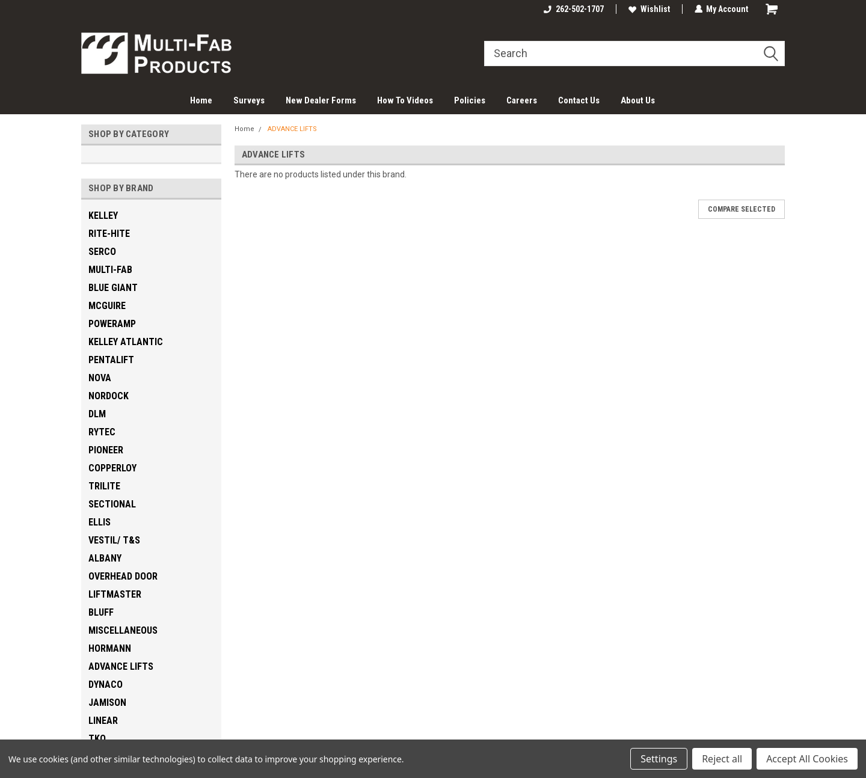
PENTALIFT (111, 360)
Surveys (249, 100)
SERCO (102, 251)
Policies (469, 100)
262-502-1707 (573, 9)
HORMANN (109, 648)
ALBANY (104, 558)
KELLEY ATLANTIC (125, 342)
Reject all (722, 758)
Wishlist (648, 9)
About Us (638, 100)
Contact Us (579, 100)
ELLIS (99, 522)
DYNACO (105, 684)
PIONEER (105, 450)
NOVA (99, 378)
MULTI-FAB (110, 269)
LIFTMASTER (114, 594)
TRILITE (104, 486)
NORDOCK (108, 396)
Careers (521, 100)
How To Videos (405, 100)
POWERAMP (112, 323)
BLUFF (101, 612)
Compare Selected (741, 209)
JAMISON (107, 702)
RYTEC (101, 432)
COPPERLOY (112, 468)
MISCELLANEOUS (123, 630)
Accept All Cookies (807, 758)
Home (201, 100)
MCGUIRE (107, 305)
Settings (658, 758)
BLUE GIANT (113, 287)
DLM (97, 414)
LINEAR (103, 720)
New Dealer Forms (321, 100)
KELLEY (103, 215)
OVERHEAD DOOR (123, 576)
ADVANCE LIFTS (120, 666)
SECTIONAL (112, 504)
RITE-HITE (109, 233)
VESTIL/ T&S (114, 540)
